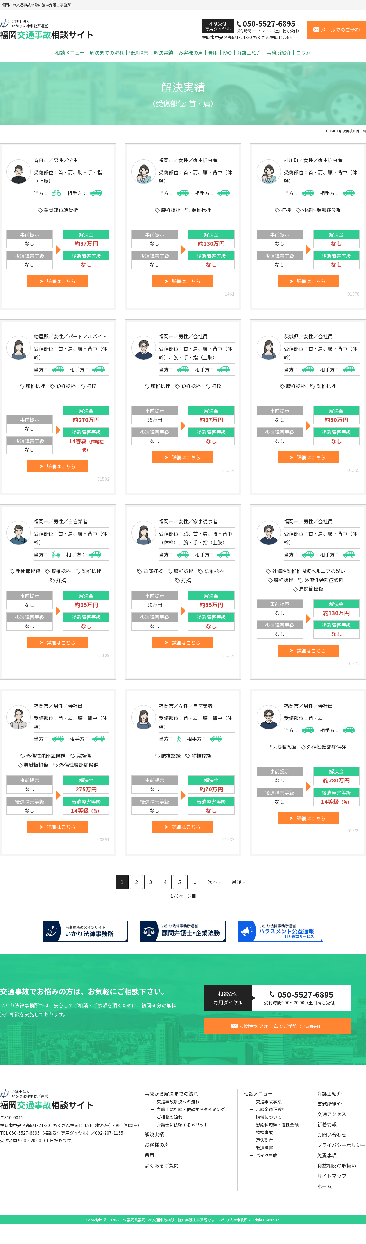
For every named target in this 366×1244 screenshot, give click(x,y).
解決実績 (163, 52)
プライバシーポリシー (341, 1152)
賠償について (269, 1124)
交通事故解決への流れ (178, 1109)
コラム (303, 52)
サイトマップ (331, 1183)
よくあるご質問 (162, 1172)
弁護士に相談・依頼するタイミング (191, 1117)
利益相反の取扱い (336, 1172)
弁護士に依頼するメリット (182, 1132)
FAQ (227, 52)
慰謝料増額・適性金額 (277, 1132)
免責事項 (327, 1162)
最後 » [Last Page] (238, 882)
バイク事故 (266, 1163)
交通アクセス (331, 1121)
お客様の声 (190, 52)
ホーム (324, 1193)
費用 (213, 52)
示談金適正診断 (271, 1117)
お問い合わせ (331, 1142)
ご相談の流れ (169, 1124)
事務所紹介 (279, 52)
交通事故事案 (269, 1109)
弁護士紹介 (249, 52)
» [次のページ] (214, 882)
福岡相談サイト (47, 29)
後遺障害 (139, 52)
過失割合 (264, 1147)
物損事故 (264, 1139)
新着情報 (327, 1131)
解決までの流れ (107, 52)
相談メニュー (69, 52)
